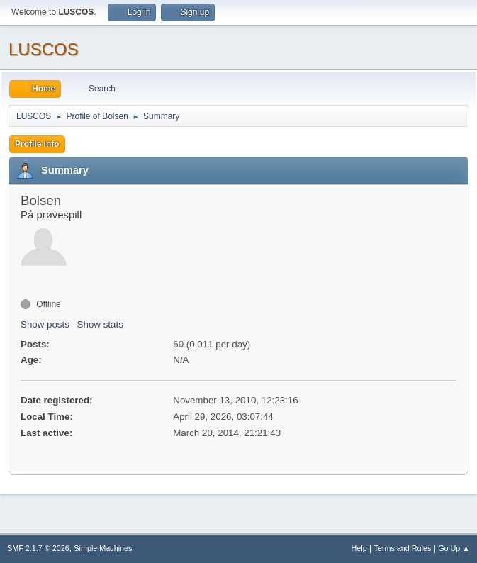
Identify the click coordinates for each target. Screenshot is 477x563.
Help (359, 548)
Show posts (45, 324)
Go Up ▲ (454, 548)
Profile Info (37, 144)
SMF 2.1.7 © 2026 (38, 548)
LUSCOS (44, 49)
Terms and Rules (403, 548)
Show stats (100, 324)
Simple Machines (103, 548)
